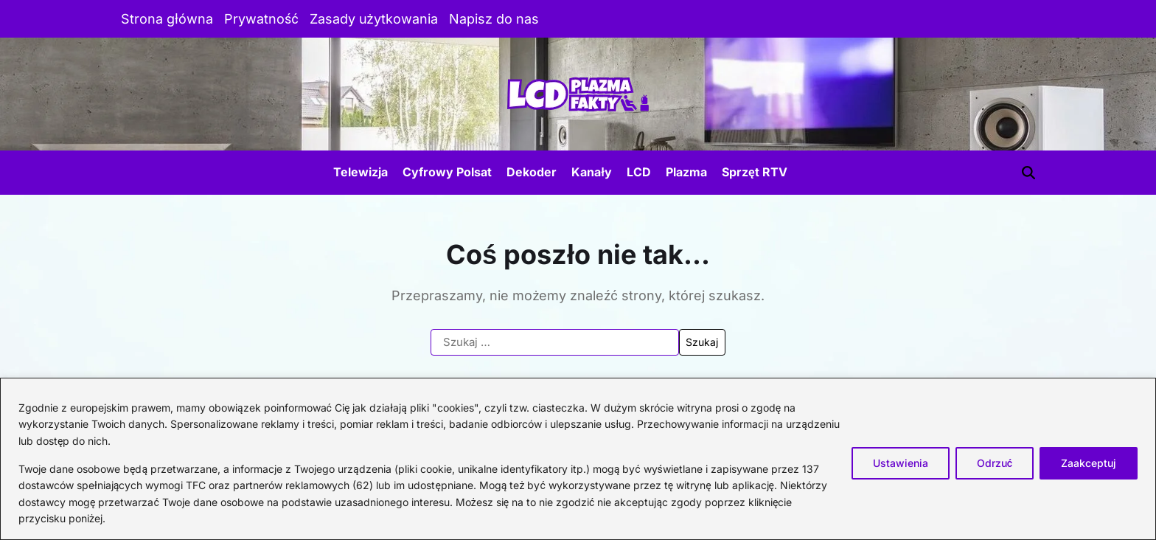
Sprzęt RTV (754, 172)
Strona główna (167, 19)
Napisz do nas (494, 19)
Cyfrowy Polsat (447, 172)
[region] (578, 459)
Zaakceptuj (1088, 463)
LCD (639, 172)
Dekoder (531, 172)
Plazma (686, 172)
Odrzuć (994, 463)
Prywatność (261, 19)
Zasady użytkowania (374, 19)
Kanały (591, 172)
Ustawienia (900, 463)
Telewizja (360, 172)
